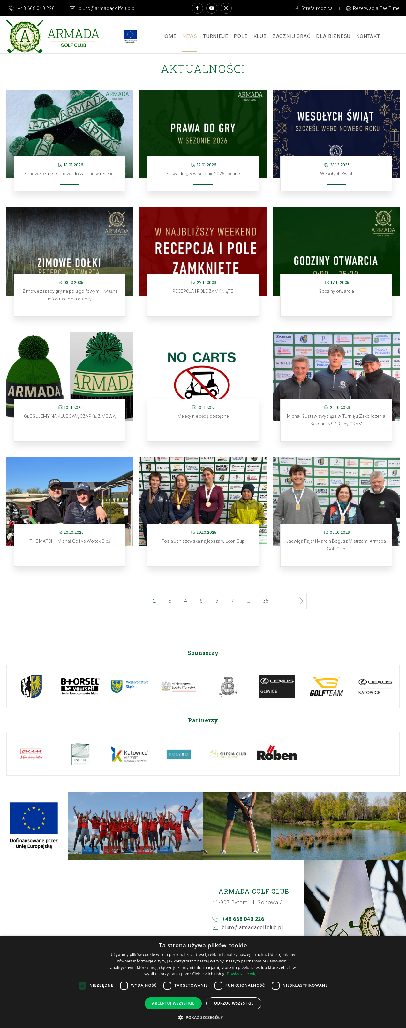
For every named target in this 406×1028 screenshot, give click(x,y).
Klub (260, 36)
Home (169, 36)
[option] (31, 686)
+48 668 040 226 (243, 919)
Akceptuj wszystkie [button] (173, 1003)
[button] (203, 1017)
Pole (240, 36)
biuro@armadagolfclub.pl (252, 927)
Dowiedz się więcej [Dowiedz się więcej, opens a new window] (244, 974)
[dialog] (203, 982)
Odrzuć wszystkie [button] (233, 1003)
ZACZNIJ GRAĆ (292, 36)
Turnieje (215, 36)
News (189, 36)
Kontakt (368, 36)
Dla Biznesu (333, 36)
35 (267, 603)
